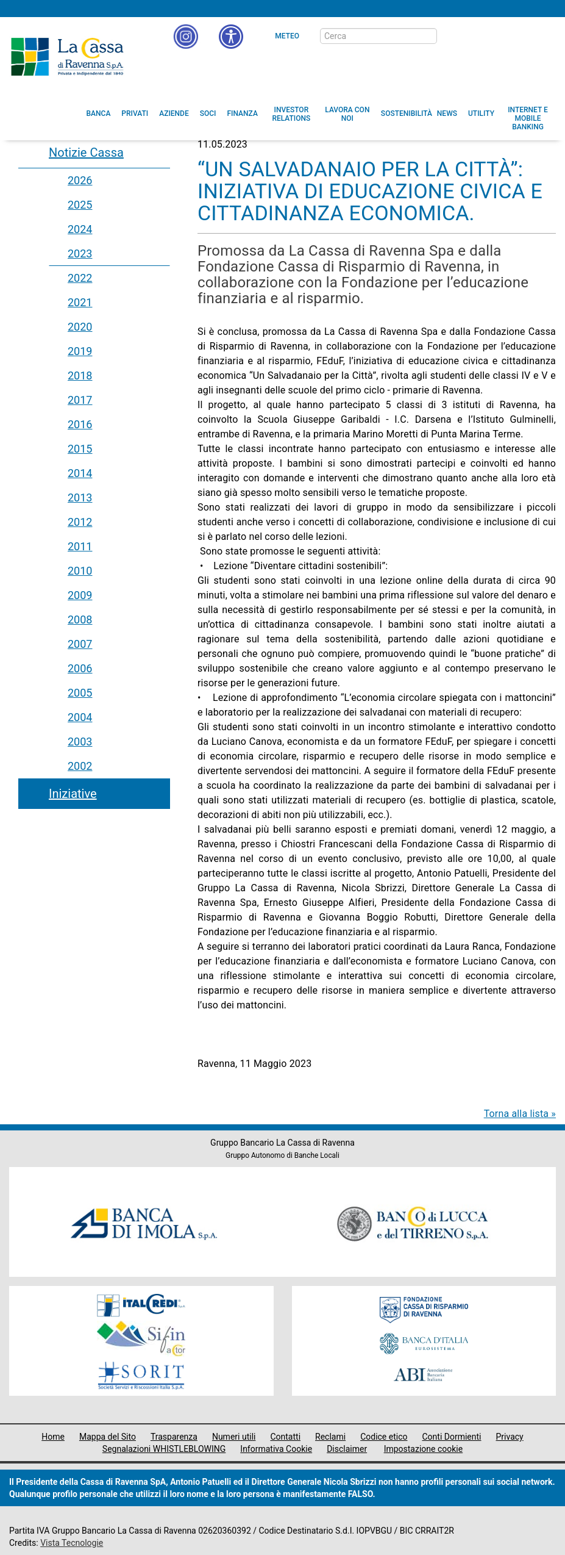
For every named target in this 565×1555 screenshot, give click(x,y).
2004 (80, 717)
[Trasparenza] (513, 35)
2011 (80, 546)
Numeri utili (234, 1437)
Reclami (330, 1437)
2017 (80, 399)
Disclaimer (347, 1449)
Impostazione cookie (423, 1449)
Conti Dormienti (451, 1437)
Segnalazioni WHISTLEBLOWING (164, 1449)
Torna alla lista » (520, 1113)
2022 (80, 277)
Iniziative (73, 793)
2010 (80, 570)
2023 (80, 253)
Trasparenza (174, 1437)
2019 (80, 351)
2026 (80, 180)
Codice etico (383, 1437)
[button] (231, 36)
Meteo (287, 36)
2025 (80, 204)
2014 (80, 473)
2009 (80, 595)
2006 (80, 668)
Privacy (510, 1437)
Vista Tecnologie (71, 1543)
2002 (80, 766)
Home (53, 1437)
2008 (80, 619)
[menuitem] (98, 113)
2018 (80, 375)
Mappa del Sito (107, 1437)
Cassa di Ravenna (67, 56)
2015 (80, 448)
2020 (80, 326)
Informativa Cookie (276, 1449)
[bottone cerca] (453, 36)
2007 (80, 643)
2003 (80, 741)
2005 (80, 692)
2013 (80, 497)
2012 (80, 521)
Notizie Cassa (86, 152)
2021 (80, 302)
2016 (80, 424)
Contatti (285, 1437)
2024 (80, 229)
